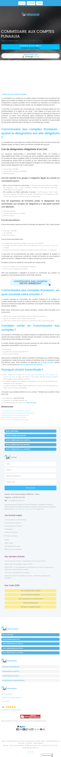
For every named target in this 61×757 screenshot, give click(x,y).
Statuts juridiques (11, 536)
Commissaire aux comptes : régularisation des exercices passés (25, 561)
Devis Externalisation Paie (16, 435)
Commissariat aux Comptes (13, 526)
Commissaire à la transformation (13, 680)
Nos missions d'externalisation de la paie (15, 420)
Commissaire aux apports (10, 676)
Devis (39, 3)
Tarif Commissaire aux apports (30, 595)
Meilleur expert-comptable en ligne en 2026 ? (19, 564)
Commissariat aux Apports (13, 523)
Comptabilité (8, 529)
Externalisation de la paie (12, 546)
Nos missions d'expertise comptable (14, 417)
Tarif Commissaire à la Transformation (30, 599)
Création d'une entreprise (10, 667)
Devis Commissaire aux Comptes (18, 440)
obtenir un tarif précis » (30, 48)
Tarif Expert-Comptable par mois (30, 607)
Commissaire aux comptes (10, 671)
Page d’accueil (48, 362)
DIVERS (7, 540)
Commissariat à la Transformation (15, 520)
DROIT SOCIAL (9, 543)
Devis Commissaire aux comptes (31, 364)
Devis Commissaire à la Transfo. (18, 449)
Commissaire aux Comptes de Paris (25, 509)
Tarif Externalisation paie (30, 603)
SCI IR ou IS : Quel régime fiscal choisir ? (17, 572)
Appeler (31, 3)
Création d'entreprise (11, 532)
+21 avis (30, 56)
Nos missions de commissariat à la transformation (18, 413)
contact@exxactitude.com (16, 500)
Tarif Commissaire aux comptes (30, 590)
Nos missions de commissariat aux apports (16, 411)
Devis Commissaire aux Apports (18, 445)
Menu (22, 3)
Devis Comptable (12, 431)
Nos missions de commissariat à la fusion (16, 415)
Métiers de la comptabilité (13, 549)
